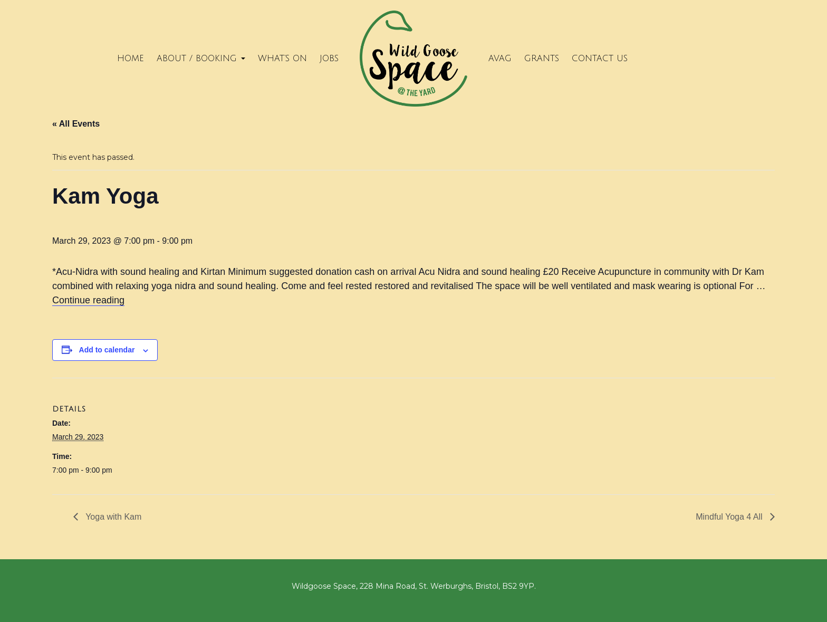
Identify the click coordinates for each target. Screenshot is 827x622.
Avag (500, 58)
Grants (541, 58)
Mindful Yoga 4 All (730, 516)
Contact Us (600, 58)
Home (130, 58)
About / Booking (201, 58)
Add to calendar (107, 350)
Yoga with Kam (112, 516)
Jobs (329, 58)
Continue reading (88, 300)
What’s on (282, 58)
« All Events (76, 123)
